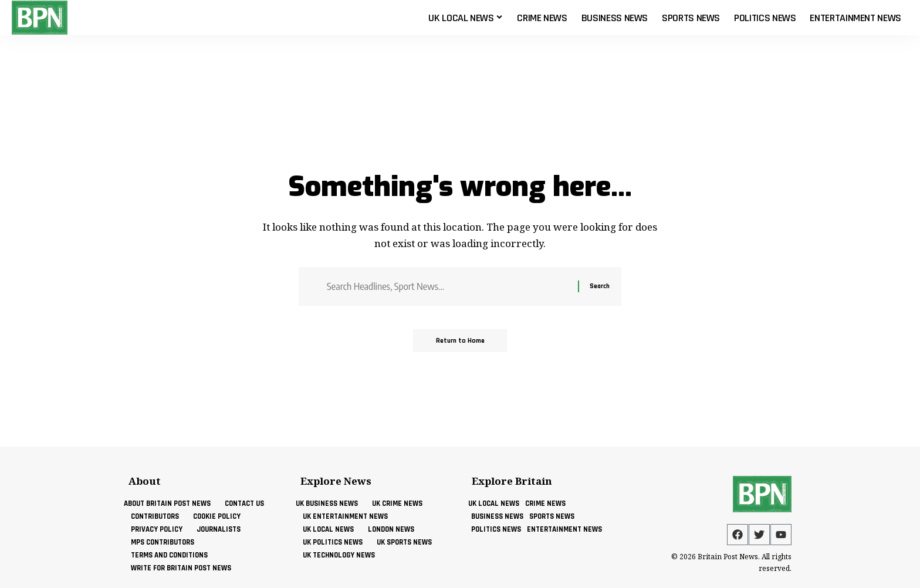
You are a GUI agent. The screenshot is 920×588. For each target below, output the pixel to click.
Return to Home (460, 341)
